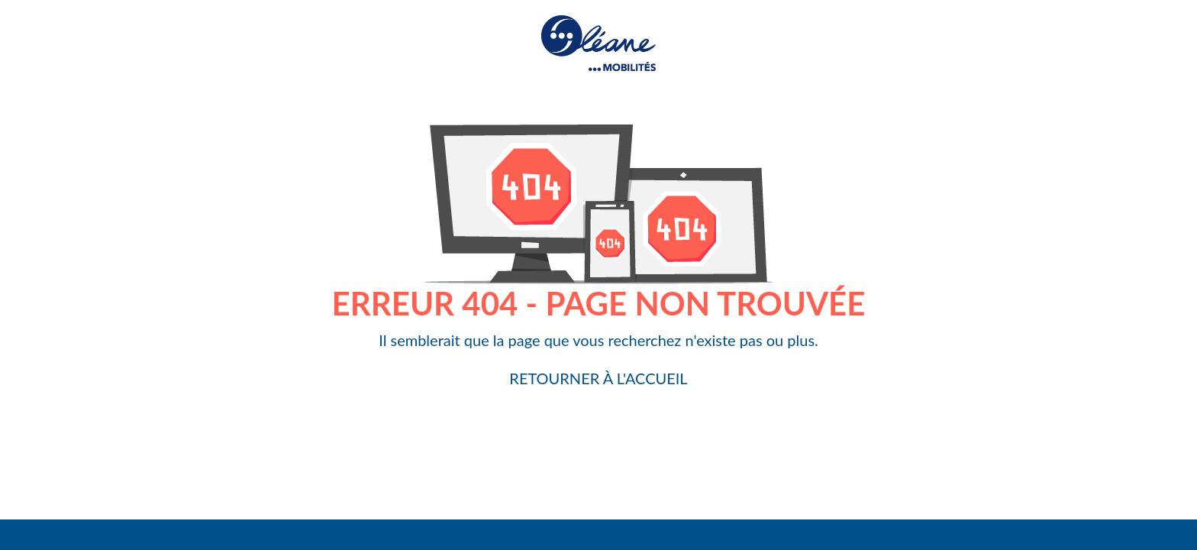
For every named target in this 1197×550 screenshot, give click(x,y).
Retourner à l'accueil (598, 378)
